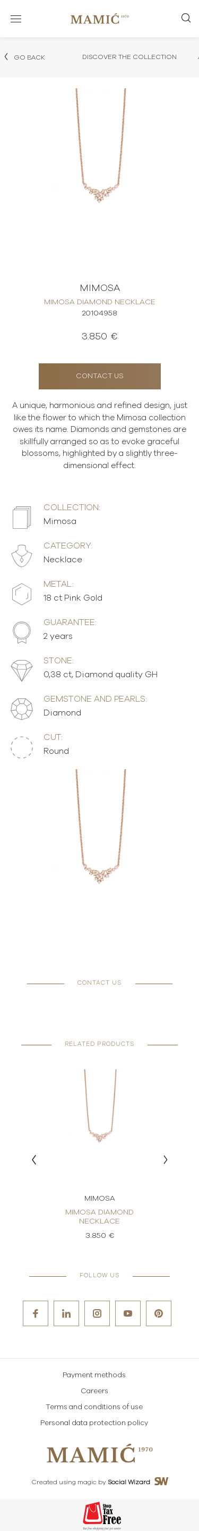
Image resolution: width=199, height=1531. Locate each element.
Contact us (100, 376)
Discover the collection (129, 57)
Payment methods (94, 1375)
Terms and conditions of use (94, 1407)
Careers (94, 1391)
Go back (24, 57)
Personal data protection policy (94, 1423)
